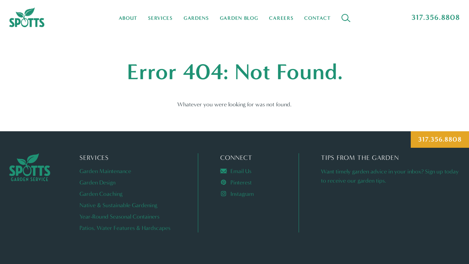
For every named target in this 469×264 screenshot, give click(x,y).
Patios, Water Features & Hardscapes (125, 227)
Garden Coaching (101, 193)
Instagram (237, 193)
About (128, 18)
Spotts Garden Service (26, 17)
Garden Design (97, 182)
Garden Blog (239, 18)
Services (160, 18)
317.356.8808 (435, 17)
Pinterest (236, 182)
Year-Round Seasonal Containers (119, 216)
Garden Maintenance (105, 171)
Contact (317, 18)
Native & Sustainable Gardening (118, 205)
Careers (281, 18)
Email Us (235, 171)
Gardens (196, 18)
